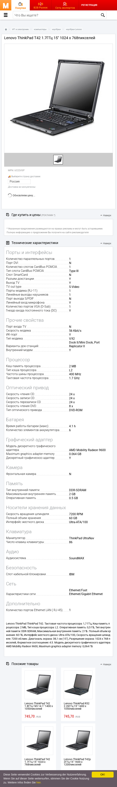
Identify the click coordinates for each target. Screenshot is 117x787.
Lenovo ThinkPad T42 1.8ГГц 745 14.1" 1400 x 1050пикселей (39, 706)
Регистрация (89, 5)
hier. (38, 782)
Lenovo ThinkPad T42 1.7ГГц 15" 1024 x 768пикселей (37, 762)
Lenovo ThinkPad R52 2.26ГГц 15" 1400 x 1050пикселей (76, 706)
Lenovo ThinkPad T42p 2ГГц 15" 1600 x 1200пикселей (77, 762)
